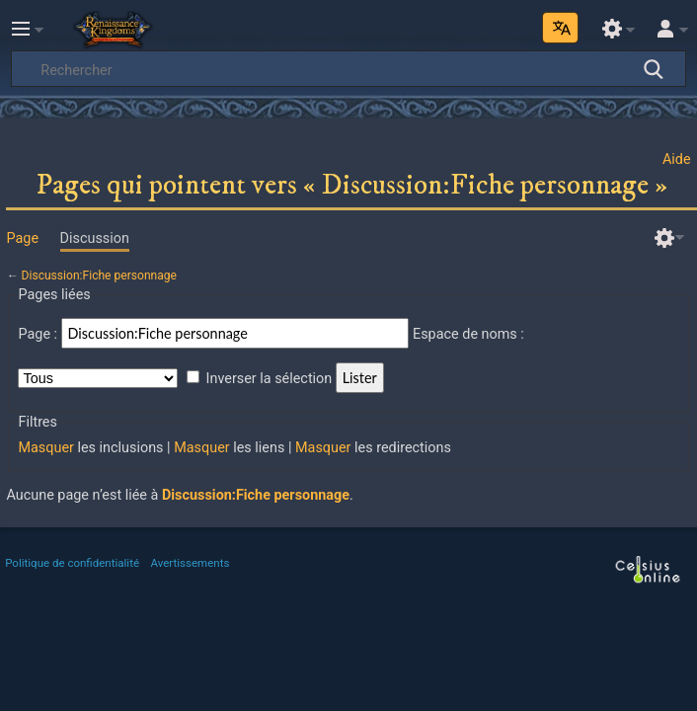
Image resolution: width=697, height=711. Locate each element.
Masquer (45, 447)
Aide (676, 159)
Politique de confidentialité (72, 563)
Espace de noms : (468, 334)
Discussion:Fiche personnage (99, 275)
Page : (37, 334)
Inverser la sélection (269, 378)
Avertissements (190, 563)
